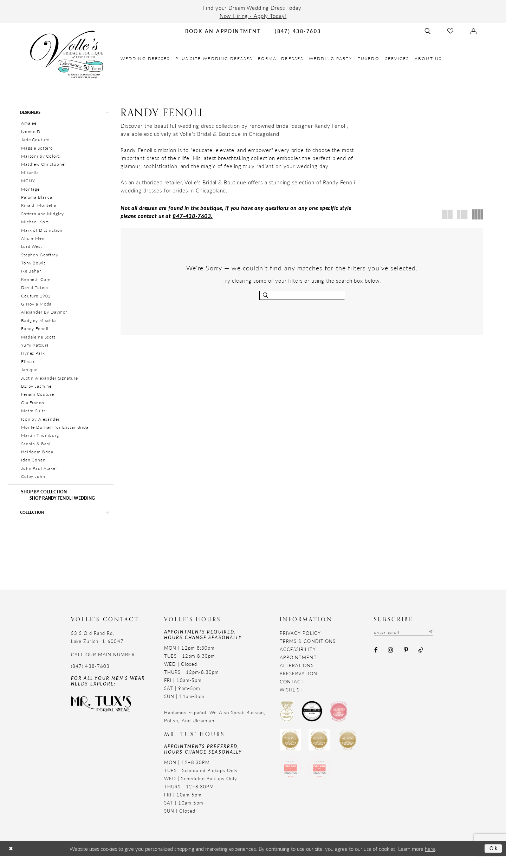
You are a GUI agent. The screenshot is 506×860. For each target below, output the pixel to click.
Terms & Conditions (308, 644)
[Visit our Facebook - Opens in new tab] (376, 654)
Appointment (298, 660)
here (430, 852)
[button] (60, 113)
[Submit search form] (266, 295)
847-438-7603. (193, 215)
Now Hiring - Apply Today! (253, 15)
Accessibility (298, 652)
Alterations (297, 668)
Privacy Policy (300, 636)
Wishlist (291, 693)
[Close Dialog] (11, 852)
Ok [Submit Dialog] (493, 852)
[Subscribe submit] (436, 636)
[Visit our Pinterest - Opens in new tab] (405, 654)
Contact (292, 685)
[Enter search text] (302, 295)
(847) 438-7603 (90, 669)
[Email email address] (406, 636)
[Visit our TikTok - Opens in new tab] (420, 654)
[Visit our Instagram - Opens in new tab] (391, 654)
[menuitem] (145, 58)
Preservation (298, 677)
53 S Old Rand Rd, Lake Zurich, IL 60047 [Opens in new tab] (97, 640)
